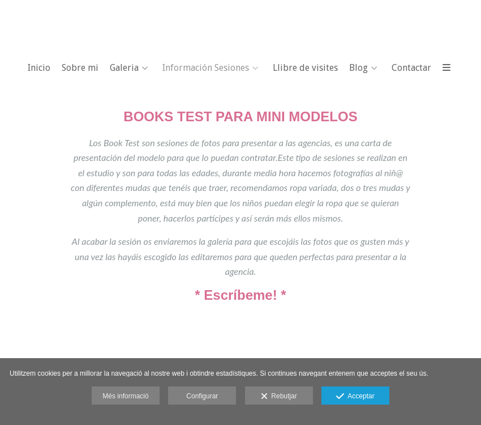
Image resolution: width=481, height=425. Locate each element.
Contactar (411, 68)
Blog (358, 68)
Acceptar (355, 396)
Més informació (125, 396)
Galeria (124, 68)
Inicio (39, 68)
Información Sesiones (205, 68)
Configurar (202, 396)
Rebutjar (279, 396)
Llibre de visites (305, 68)
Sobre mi (80, 68)
